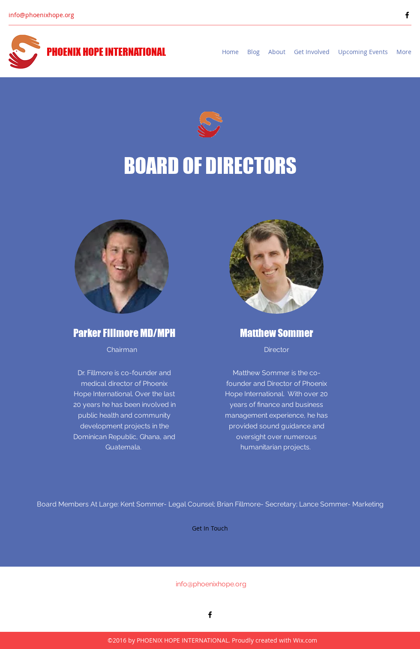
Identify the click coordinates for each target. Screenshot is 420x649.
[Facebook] (407, 15)
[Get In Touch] (210, 528)
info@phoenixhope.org (41, 15)
